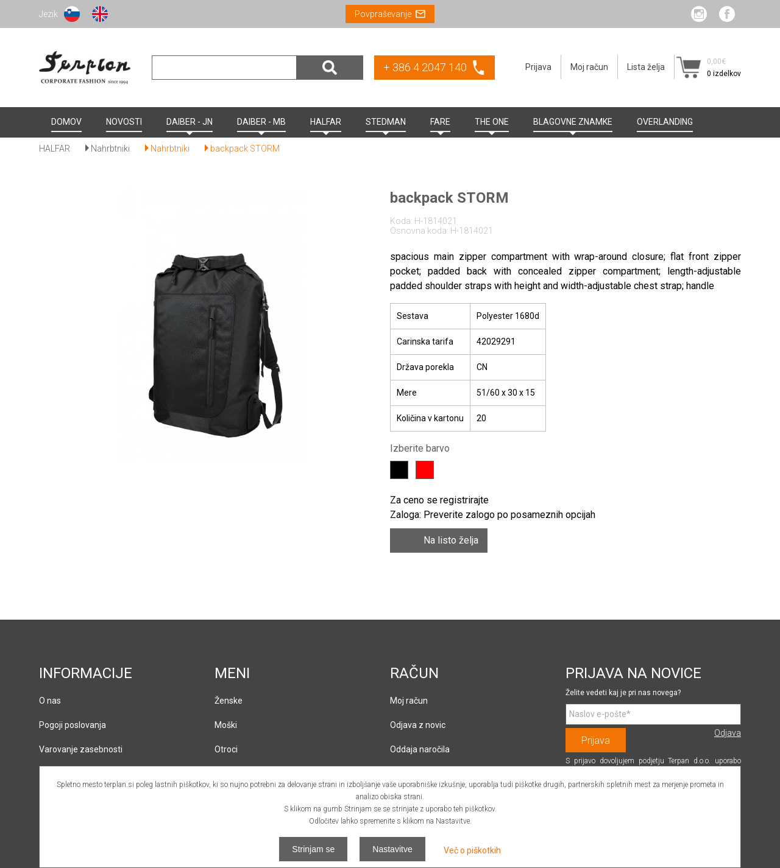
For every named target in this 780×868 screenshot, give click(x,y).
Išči (329, 67)
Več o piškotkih (472, 850)
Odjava (727, 733)
